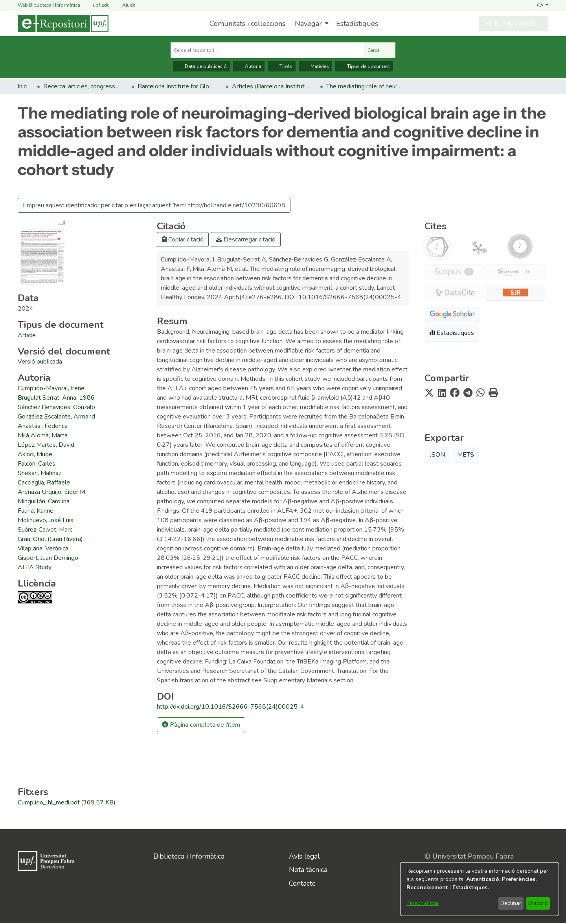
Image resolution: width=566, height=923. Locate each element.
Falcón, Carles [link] (36, 463)
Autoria (248, 66)
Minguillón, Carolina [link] (44, 501)
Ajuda (124, 5)
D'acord (538, 903)
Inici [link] (23, 86)
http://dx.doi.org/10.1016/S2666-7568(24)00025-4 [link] (230, 706)
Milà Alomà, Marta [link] (43, 435)
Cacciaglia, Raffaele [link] (44, 482)
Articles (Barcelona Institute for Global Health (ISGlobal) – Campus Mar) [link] (271, 86)
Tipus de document (364, 66)
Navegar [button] (308, 23)
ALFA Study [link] (34, 567)
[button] (542, 5)
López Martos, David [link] (46, 444)
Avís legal (304, 856)
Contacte (302, 883)
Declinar (510, 903)
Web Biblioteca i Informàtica (49, 5)
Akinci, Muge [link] (35, 454)
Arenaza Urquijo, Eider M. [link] (52, 492)
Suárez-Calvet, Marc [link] (45, 529)
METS (465, 454)
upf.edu (96, 5)
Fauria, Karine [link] (35, 510)
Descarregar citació (246, 239)
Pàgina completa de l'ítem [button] (201, 724)
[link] (27, 335)
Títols (281, 66)
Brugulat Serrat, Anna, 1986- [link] (57, 397)
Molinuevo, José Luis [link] (46, 520)
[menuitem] (310, 23)
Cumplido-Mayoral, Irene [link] (51, 388)
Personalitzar (422, 903)
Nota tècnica (308, 869)
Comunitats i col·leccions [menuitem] (247, 23)
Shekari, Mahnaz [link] (39, 473)
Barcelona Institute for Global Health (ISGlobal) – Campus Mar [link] (177, 86)
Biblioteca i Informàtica (188, 856)
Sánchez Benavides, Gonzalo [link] (56, 407)
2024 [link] (25, 308)
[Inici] (63, 23)
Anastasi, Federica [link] (43, 426)
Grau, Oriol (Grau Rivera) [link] (50, 539)
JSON (437, 454)
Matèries (315, 66)
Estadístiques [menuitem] (357, 23)
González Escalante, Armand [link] (56, 416)
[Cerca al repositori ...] (267, 50)
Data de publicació (201, 66)
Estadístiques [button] (452, 333)
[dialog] (479, 889)
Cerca (380, 50)
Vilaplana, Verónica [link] (43, 548)
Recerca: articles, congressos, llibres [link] (82, 86)
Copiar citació (183, 239)
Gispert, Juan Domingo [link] (48, 558)
